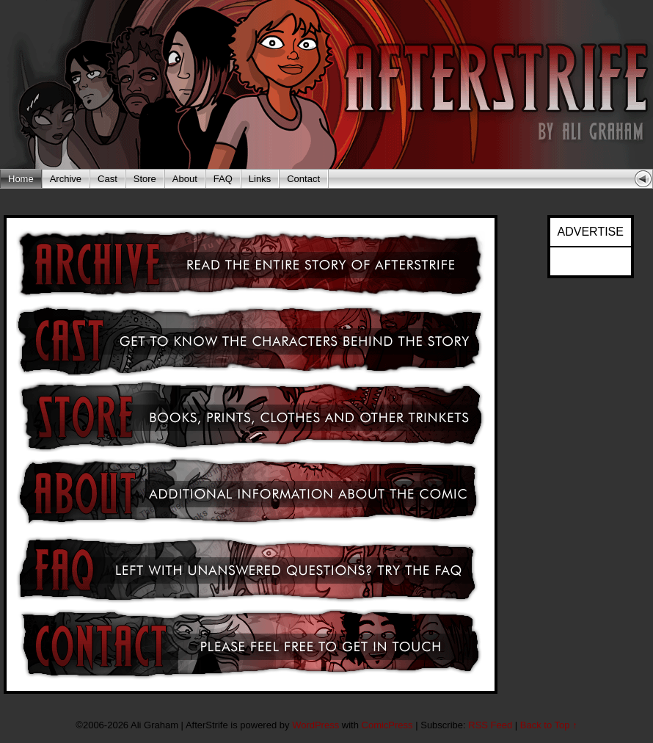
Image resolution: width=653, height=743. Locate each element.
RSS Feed (490, 725)
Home (21, 178)
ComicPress (387, 725)
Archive (65, 178)
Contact (303, 178)
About (184, 178)
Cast (107, 178)
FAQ (223, 178)
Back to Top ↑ (548, 725)
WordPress (315, 725)
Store (145, 178)
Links (260, 178)
